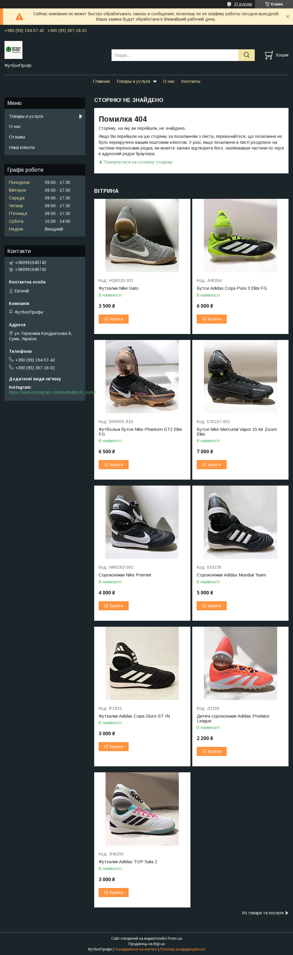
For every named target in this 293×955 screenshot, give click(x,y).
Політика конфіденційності (182, 949)
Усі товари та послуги (263, 912)
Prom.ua (175, 938)
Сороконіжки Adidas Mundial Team (231, 575)
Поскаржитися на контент (136, 949)
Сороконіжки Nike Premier (125, 575)
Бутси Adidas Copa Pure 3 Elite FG (232, 288)
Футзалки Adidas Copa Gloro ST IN (134, 716)
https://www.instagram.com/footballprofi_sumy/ (52, 392)
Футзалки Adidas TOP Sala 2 (128, 861)
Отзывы (17, 136)
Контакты (190, 81)
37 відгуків (243, 4)
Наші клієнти (22, 147)
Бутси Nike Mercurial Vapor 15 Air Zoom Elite (237, 432)
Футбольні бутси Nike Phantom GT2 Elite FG (140, 432)
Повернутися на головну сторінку (138, 161)
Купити (116, 319)
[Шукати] (246, 55)
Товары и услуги (133, 81)
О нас (169, 81)
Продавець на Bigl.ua (146, 944)
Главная (101, 81)
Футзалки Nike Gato (118, 288)
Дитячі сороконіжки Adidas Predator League (233, 718)
